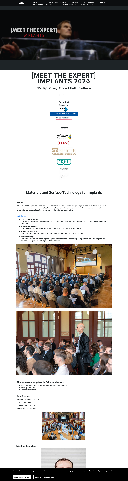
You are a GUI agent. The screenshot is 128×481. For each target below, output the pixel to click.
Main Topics (21, 172)
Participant (25, 385)
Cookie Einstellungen (44, 477)
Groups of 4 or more (28, 388)
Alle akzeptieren (22, 477)
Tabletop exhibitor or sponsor (31, 391)
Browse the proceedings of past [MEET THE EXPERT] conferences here (42, 463)
